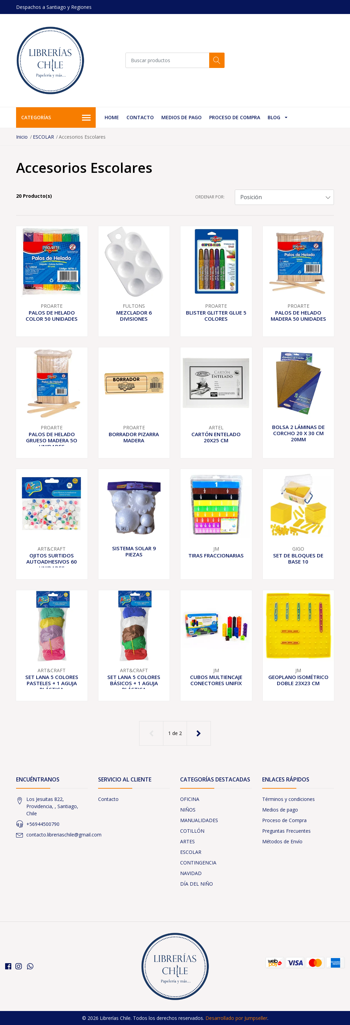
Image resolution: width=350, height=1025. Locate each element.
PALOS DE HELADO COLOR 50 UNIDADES (52, 315)
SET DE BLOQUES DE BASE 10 (298, 558)
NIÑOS (188, 809)
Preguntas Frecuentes (286, 831)
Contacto (140, 117)
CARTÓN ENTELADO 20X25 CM (216, 437)
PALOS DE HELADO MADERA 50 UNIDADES (298, 315)
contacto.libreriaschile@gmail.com (64, 834)
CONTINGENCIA (198, 862)
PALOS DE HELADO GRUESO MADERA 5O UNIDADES (51, 440)
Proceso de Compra (234, 117)
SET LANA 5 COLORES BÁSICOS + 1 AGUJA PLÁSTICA (133, 683)
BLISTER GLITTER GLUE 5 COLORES (216, 315)
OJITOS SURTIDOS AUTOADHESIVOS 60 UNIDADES (51, 561)
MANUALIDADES (199, 820)
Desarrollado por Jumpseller (236, 1018)
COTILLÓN (192, 831)
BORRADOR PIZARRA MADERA (134, 437)
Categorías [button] (56, 118)
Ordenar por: (210, 197)
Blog (274, 117)
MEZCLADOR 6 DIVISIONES (134, 315)
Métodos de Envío (282, 841)
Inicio (22, 137)
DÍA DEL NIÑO (196, 884)
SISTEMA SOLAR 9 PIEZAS (134, 551)
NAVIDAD (191, 873)
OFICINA (189, 799)
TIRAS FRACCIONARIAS (216, 555)
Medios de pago (181, 117)
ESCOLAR (43, 137)
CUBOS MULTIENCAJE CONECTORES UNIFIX (216, 680)
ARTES (187, 841)
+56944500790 (42, 824)
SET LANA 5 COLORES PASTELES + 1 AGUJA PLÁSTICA (51, 683)
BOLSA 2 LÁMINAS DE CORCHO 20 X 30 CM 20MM (298, 433)
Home (112, 117)
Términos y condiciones (288, 799)
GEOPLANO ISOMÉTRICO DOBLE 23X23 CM (298, 680)
